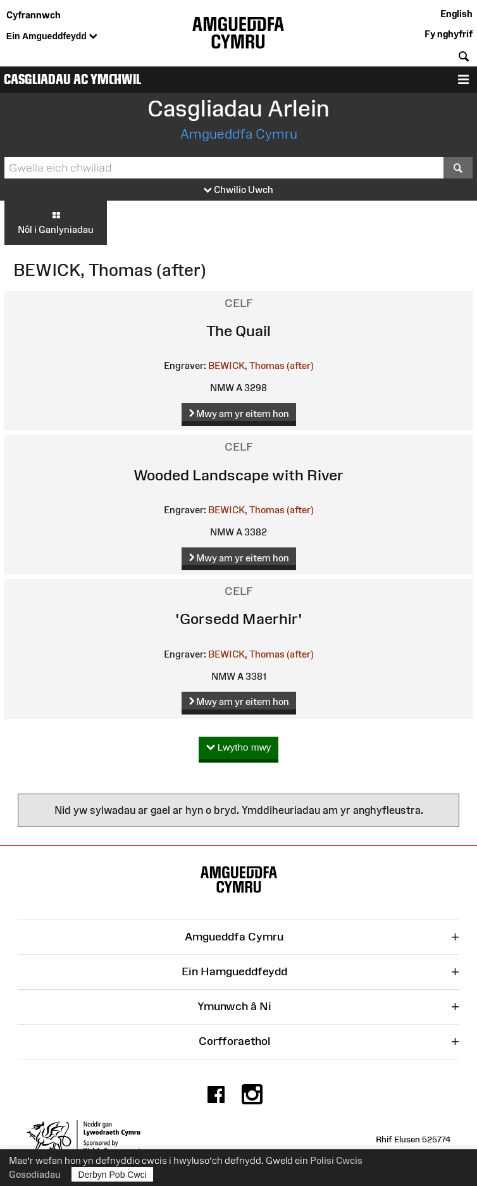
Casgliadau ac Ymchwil (72, 79)
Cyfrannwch (33, 14)
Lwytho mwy (238, 748)
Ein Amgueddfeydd (51, 36)
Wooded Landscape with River (238, 475)
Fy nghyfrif (448, 33)
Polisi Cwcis (336, 1160)
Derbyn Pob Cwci (112, 1174)
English (456, 13)
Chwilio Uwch (238, 190)
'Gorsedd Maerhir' (238, 618)
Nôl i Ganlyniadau (56, 222)
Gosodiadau (35, 1174)
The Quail (238, 330)
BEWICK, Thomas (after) (261, 365)
